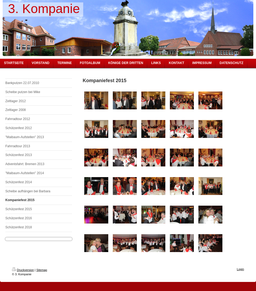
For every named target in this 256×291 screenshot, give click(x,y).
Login (240, 269)
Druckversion (23, 270)
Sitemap (41, 270)
